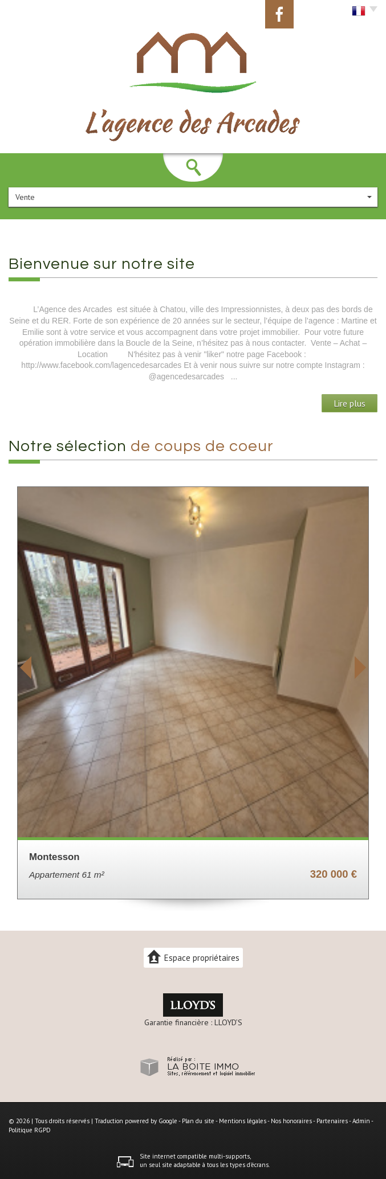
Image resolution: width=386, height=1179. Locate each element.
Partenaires (332, 1121)
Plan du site (198, 1121)
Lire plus (349, 403)
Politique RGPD (30, 1130)
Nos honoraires (291, 1121)
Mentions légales (242, 1121)
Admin (361, 1121)
